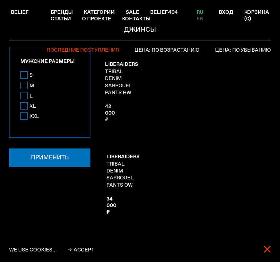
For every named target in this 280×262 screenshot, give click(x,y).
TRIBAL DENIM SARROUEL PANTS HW (122, 78)
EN (199, 19)
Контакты (137, 19)
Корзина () (256, 15)
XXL (34, 116)
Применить (50, 157)
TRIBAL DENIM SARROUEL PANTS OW (123, 171)
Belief (20, 12)
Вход (225, 12)
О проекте (97, 19)
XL (33, 106)
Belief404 (164, 12)
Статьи (61, 19)
